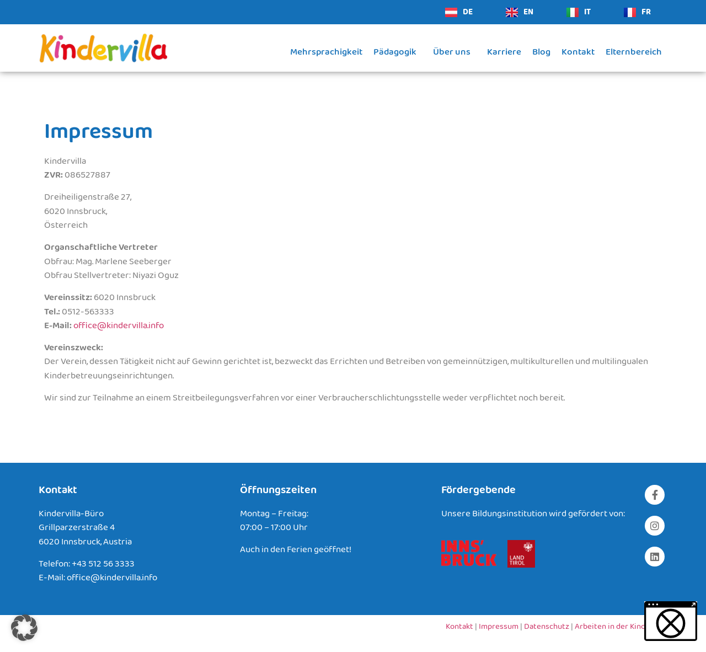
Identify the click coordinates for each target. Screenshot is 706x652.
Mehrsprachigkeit (326, 52)
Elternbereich (634, 52)
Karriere (504, 52)
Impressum (498, 626)
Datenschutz (546, 626)
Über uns (454, 52)
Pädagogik (397, 52)
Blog (541, 52)
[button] (24, 627)
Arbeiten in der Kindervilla (621, 626)
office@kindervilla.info (118, 325)
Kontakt (578, 52)
